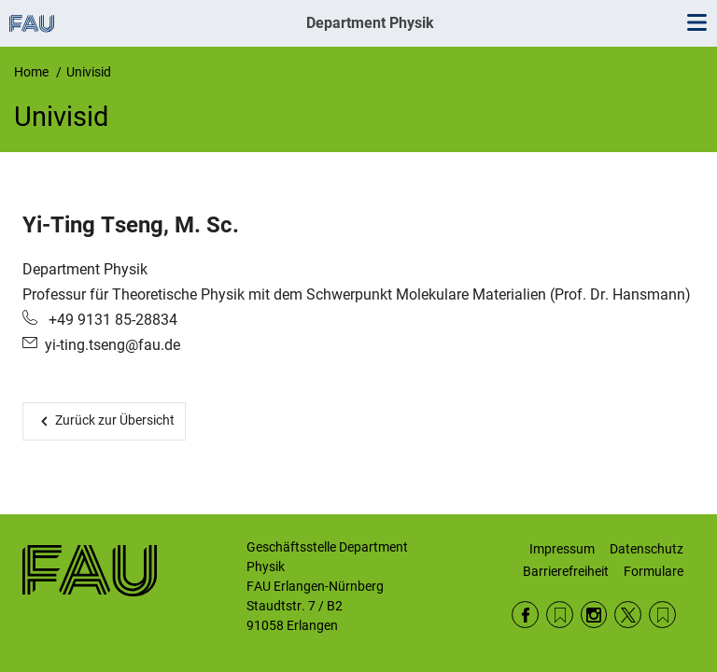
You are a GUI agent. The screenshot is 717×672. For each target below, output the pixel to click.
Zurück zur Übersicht (115, 420)
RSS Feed (559, 614)
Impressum (562, 548)
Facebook (525, 614)
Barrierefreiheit (566, 571)
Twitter (627, 614)
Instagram (594, 614)
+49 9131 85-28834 (111, 320)
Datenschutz (646, 548)
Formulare (653, 571)
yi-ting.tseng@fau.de (112, 345)
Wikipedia (662, 614)
